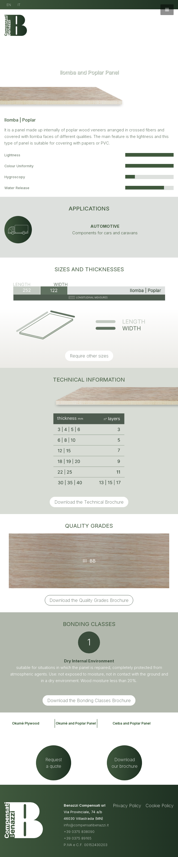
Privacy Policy (127, 805)
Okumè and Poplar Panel (76, 723)
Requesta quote (53, 763)
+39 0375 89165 (77, 838)
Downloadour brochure (125, 763)
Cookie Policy (160, 805)
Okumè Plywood (25, 723)
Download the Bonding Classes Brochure (89, 700)
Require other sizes (89, 356)
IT (19, 5)
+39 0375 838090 (79, 832)
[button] (167, 9)
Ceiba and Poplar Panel (132, 723)
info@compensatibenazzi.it (86, 825)
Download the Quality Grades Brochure (89, 600)
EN (9, 5)
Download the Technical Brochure (89, 502)
